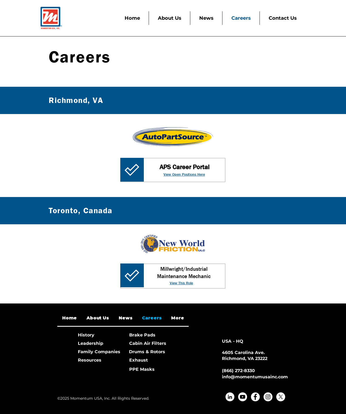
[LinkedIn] (229, 396)
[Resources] (97, 360)
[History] (97, 335)
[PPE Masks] (148, 369)
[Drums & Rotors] (148, 352)
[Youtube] (242, 396)
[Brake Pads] (148, 335)
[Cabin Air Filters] (148, 344)
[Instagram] (268, 396)
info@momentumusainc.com (255, 376)
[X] (280, 396)
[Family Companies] (99, 352)
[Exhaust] (148, 360)
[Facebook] (255, 396)
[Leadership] (97, 344)
